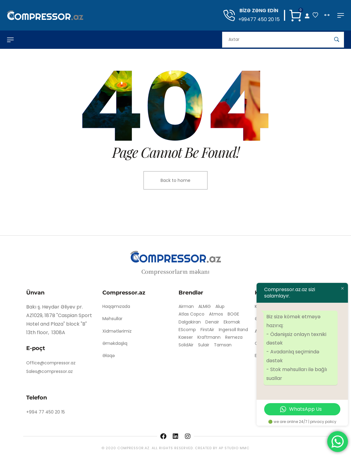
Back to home (175, 180)
